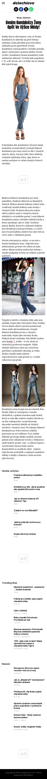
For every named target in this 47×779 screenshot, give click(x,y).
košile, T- (11, 341)
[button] (3, 3)
